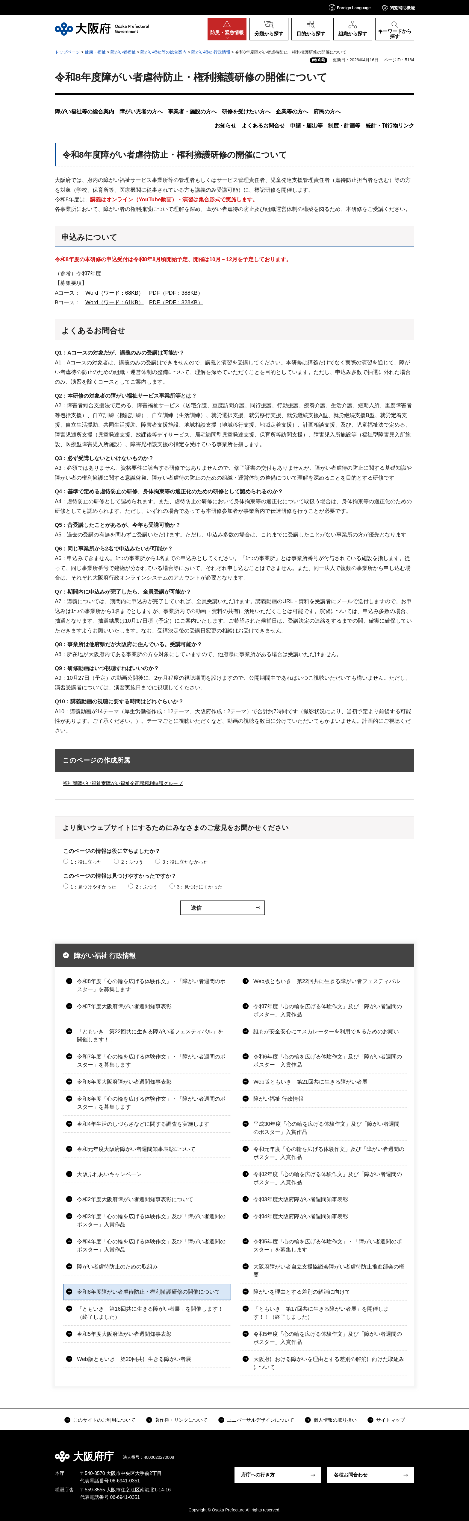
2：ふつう (132, 862)
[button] (349, 7)
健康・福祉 (95, 52)
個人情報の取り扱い (335, 1420)
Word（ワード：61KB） (114, 302)
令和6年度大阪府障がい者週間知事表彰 (124, 1082)
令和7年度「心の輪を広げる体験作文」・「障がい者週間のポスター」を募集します (151, 1061)
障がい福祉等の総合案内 (163, 52)
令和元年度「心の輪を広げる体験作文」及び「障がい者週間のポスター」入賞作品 (328, 1153)
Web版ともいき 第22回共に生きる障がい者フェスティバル (326, 981)
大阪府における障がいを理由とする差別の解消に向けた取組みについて (328, 1363)
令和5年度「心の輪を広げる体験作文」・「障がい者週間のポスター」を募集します (327, 1246)
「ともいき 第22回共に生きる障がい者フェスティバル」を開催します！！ (150, 1036)
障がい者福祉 (123, 52)
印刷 (321, 60)
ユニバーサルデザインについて (260, 1420)
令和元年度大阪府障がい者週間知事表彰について (136, 1149)
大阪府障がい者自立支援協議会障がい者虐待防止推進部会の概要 (328, 1271)
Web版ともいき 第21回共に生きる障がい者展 (310, 1082)
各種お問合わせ (350, 1474)
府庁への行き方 (258, 1474)
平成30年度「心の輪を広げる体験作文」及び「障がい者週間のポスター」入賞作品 (326, 1128)
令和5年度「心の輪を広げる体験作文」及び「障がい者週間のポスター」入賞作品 (327, 1338)
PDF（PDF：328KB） (176, 302)
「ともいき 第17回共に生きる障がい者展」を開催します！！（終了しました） (321, 1313)
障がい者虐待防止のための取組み (117, 1267)
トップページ (67, 52)
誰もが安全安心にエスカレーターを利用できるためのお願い (326, 1032)
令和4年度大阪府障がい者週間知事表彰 (300, 1216)
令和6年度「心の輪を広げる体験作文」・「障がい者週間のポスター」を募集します (151, 1103)
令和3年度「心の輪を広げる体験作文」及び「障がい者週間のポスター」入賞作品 (151, 1220)
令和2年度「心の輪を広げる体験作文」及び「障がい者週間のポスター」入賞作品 (327, 1178)
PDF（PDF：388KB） (176, 293)
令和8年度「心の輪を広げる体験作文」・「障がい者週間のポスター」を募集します (151, 985)
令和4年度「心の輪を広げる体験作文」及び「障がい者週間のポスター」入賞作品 (151, 1246)
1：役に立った (86, 862)
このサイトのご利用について (104, 1420)
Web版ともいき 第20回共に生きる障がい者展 (134, 1359)
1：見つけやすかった (93, 886)
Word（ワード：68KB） (114, 293)
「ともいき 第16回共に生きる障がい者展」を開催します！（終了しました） (150, 1313)
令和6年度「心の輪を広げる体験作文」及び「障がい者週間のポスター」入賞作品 (327, 1061)
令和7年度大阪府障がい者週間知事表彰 (124, 1006)
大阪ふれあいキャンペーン (109, 1174)
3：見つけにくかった (200, 886)
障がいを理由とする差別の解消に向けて (301, 1292)
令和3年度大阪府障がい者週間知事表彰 (300, 1199)
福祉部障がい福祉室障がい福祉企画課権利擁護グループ (123, 783)
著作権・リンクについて (181, 1420)
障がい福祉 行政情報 (210, 52)
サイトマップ (390, 1420)
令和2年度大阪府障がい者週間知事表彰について (135, 1199)
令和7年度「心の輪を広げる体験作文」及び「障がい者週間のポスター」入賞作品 (327, 1010)
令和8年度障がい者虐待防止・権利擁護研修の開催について (148, 1292)
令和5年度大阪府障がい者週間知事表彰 (124, 1334)
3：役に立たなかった (185, 862)
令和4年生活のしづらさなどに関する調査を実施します (143, 1124)
